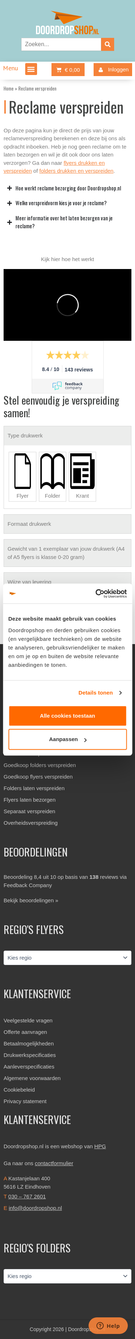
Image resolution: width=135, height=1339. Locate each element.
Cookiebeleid (19, 1090)
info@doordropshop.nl (35, 1208)
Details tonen (95, 693)
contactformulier (54, 1163)
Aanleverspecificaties (29, 1066)
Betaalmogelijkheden (29, 1043)
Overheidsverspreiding (31, 823)
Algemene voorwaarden (32, 1078)
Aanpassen (67, 739)
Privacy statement (25, 1101)
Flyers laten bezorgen (29, 800)
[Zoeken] (107, 44)
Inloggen (112, 69)
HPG (100, 1146)
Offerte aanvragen (25, 1032)
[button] (31, 69)
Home (9, 88)
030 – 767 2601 (27, 1196)
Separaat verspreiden (29, 811)
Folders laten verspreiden (34, 788)
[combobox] (61, 44)
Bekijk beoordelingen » (31, 900)
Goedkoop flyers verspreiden (38, 777)
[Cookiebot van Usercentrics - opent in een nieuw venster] (96, 593)
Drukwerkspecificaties (30, 1055)
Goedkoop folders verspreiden (40, 765)
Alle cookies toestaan (67, 716)
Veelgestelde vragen (28, 1020)
